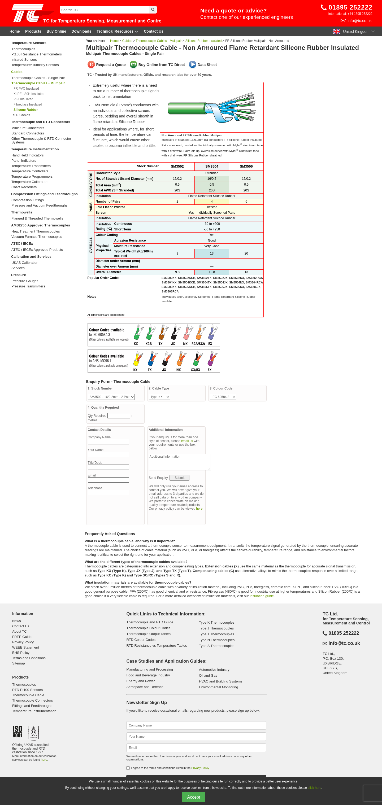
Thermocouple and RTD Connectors (40, 122)
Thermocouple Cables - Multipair (159, 41)
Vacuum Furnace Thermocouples (36, 237)
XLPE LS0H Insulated (29, 94)
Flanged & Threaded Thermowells (37, 218)
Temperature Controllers (29, 171)
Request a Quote (111, 65)
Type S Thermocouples (216, 646)
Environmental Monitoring (218, 687)
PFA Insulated (23, 99)
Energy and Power (140, 681)
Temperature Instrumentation (35, 149)
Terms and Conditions (29, 658)
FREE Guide (22, 637)
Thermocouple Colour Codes (148, 628)
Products (33, 31)
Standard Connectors (27, 133)
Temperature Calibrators (29, 182)
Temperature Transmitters (31, 166)
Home (15, 31)
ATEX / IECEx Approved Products (37, 250)
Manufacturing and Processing (149, 669)
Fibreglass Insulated (28, 104)
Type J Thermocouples (216, 628)
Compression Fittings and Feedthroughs (44, 194)
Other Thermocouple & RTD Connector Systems (41, 140)
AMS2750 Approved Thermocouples (40, 225)
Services (18, 268)
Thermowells (21, 212)
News (16, 621)
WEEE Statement (25, 647)
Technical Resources (117, 31)
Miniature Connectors (27, 128)
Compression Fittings (27, 200)
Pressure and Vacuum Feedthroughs (39, 205)
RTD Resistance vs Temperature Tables (156, 646)
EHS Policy (20, 653)
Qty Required (97, 416)
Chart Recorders (24, 187)
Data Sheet (207, 65)
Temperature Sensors (28, 43)
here (199, 508)
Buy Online (56, 31)
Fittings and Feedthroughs (32, 706)
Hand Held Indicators (27, 155)
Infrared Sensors (24, 60)
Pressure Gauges (24, 281)
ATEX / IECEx (22, 244)
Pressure (18, 275)
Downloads (82, 31)
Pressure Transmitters (28, 286)
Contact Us (153, 31)
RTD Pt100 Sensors (27, 690)
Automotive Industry (214, 670)
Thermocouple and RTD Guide (149, 622)
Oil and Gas (208, 675)
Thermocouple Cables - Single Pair (38, 78)
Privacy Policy (23, 642)
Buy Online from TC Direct (161, 65)
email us (187, 441)
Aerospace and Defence (144, 687)
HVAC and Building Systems (220, 681)
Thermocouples (23, 49)
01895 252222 (351, 7)
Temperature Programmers (32, 176)
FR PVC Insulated (26, 88)
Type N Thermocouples (217, 640)
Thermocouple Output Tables (148, 634)
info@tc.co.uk (360, 20)
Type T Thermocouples (216, 634)
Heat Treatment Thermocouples (35, 231)
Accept (193, 797)
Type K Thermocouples (216, 622)
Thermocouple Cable (28, 695)
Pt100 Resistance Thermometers (36, 54)
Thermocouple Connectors (32, 700)
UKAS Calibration (24, 263)
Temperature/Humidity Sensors (35, 65)
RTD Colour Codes (140, 640)
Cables (17, 72)
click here (314, 788)
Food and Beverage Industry (148, 675)
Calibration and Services (31, 257)
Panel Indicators (23, 161)
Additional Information (180, 462)
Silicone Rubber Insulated (203, 41)
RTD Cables (20, 115)
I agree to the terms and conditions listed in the (170, 767)
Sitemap (18, 663)
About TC (19, 631)
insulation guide (262, 596)
